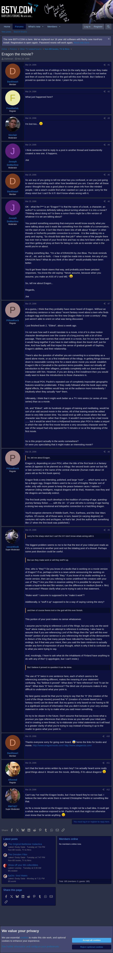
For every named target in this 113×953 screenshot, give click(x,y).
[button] (43, 26)
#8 (109, 452)
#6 (109, 201)
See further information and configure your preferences (30, 946)
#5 (109, 175)
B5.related (12, 871)
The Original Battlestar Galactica (25, 844)
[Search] (108, 26)
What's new (34, 26)
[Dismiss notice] (108, 39)
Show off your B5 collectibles (23, 865)
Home (7, 26)
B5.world (12, 881)
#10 (108, 736)
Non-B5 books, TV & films (19, 850)
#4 (109, 145)
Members (52, 26)
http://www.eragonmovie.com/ (48, 745)
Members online (68, 838)
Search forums (20, 32)
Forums (19, 26)
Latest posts (10, 838)
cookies (24, 937)
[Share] (104, 65)
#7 (109, 304)
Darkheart (8, 59)
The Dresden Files (17, 854)
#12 (108, 790)
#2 (109, 91)
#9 (109, 530)
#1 (109, 65)
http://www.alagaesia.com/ (78, 745)
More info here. (82, 42)
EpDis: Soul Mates (17, 875)
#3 (109, 118)
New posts (6, 32)
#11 (108, 763)
